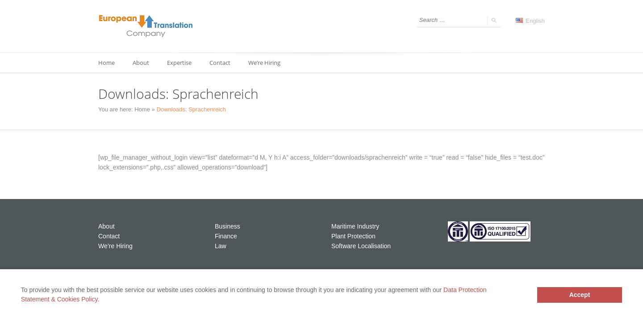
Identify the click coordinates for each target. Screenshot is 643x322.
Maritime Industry (355, 226)
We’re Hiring (264, 63)
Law (220, 246)
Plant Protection (353, 236)
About (141, 63)
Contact (219, 63)
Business (227, 226)
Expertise (179, 63)
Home (106, 63)
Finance (226, 236)
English (530, 20)
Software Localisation (361, 246)
